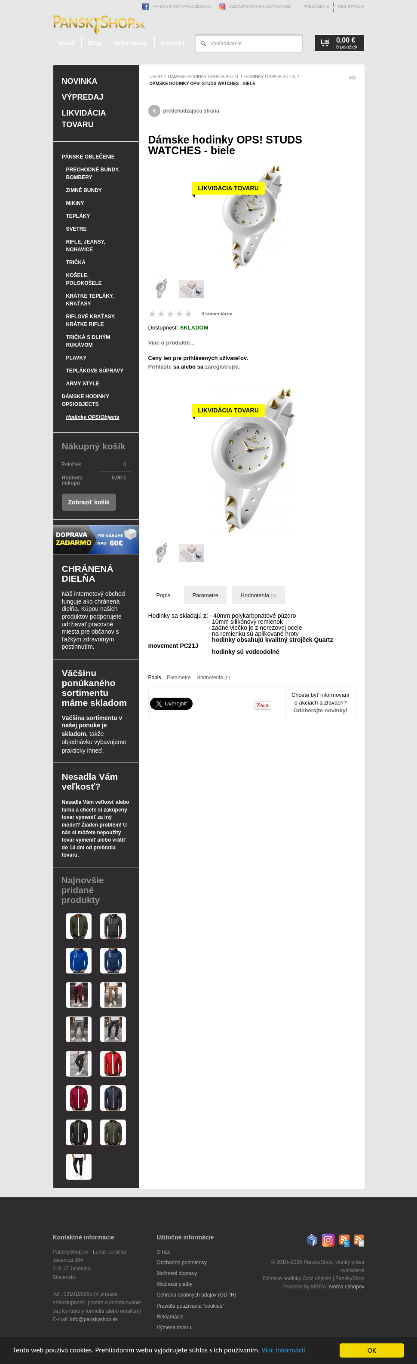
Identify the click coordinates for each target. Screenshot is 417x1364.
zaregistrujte (221, 366)
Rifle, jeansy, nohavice (85, 246)
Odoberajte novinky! (321, 710)
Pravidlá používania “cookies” (190, 1306)
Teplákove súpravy (95, 371)
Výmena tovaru (173, 1327)
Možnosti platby (174, 1284)
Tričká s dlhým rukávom (88, 341)
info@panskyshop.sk (94, 1319)
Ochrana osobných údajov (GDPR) (196, 1295)
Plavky (76, 358)
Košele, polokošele (84, 279)
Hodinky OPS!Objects (269, 76)
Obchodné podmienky (181, 1263)
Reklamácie (170, 1317)
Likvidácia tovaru (84, 119)
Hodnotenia (258, 595)
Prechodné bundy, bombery (93, 173)
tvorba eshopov (346, 1286)
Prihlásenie (316, 6)
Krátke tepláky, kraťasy (90, 300)
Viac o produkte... (171, 342)
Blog (94, 42)
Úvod (66, 42)
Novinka (80, 81)
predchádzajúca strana (183, 111)
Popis (163, 595)
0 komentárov (217, 313)
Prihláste (160, 366)
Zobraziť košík (89, 502)
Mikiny (75, 203)
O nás (163, 1252)
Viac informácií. (285, 1350)
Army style (82, 384)
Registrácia (351, 6)
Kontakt (172, 42)
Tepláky (78, 216)
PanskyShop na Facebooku (176, 6)
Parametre (205, 595)
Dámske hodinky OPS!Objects (203, 76)
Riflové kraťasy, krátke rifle (91, 320)
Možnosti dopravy (176, 1273)
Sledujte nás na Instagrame (253, 6)
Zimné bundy (84, 190)
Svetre (76, 229)
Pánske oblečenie (88, 157)
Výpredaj (83, 97)
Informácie (131, 42)
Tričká (76, 262)
